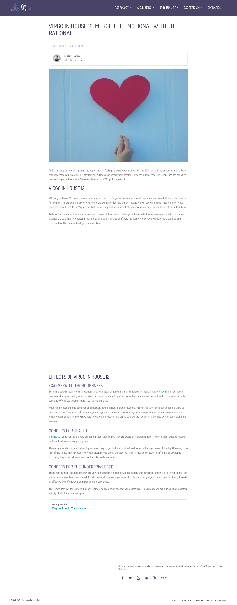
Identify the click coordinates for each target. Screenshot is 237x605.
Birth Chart (77, 46)
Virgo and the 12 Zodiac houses (70, 508)
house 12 (56, 436)
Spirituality (167, 7)
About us (175, 600)
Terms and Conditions (204, 600)
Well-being (144, 7)
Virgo (162, 391)
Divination (214, 7)
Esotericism (192, 7)
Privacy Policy (187, 600)
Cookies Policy (220, 600)
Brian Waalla (73, 56)
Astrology (59, 46)
